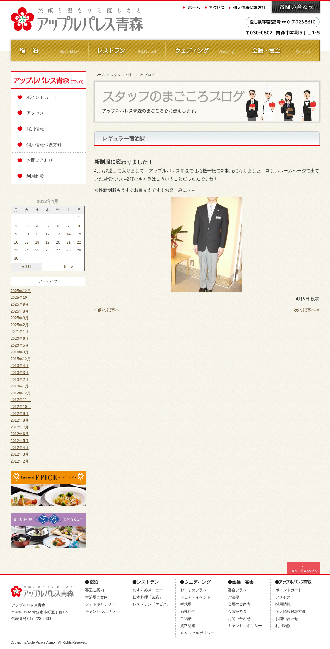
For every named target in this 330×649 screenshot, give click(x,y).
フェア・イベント (195, 597)
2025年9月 (20, 304)
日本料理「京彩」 (148, 597)
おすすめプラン (193, 590)
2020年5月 (20, 345)
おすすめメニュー (148, 590)
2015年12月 (21, 359)
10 (27, 234)
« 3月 (26, 266)
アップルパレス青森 (94, 19)
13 (58, 234)
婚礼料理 (187, 611)
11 (37, 234)
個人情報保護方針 (248, 7)
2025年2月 (20, 325)
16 (16, 242)
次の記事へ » (307, 309)
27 (58, 250)
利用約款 (35, 176)
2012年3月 (20, 454)
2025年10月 (21, 297)
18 (37, 242)
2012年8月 (20, 420)
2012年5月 (20, 441)
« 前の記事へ (107, 309)
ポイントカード (41, 97)
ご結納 (186, 619)
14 (69, 234)
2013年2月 (20, 379)
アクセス (215, 7)
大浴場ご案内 (96, 597)
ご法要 (233, 597)
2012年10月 (21, 406)
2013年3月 (20, 372)
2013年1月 (20, 386)
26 (47, 250)
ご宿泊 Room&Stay (49, 50)
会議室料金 (237, 611)
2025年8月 (20, 311)
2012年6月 (20, 434)
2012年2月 (20, 461)
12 (47, 234)
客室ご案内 (94, 590)
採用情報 (35, 128)
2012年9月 (20, 413)
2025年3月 (20, 318)
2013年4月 (20, 365)
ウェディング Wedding (203, 50)
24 (27, 250)
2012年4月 (20, 447)
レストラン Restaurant (126, 50)
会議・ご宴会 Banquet (281, 50)
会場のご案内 (239, 604)
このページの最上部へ (303, 568)
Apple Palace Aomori (41, 642)
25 (37, 250)
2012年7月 (20, 427)
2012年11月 (21, 400)
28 (69, 250)
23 (16, 250)
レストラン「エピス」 (152, 604)
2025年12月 (21, 291)
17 (27, 242)
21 (69, 242)
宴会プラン (237, 590)
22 (79, 242)
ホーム (192, 7)
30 (16, 258)
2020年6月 (20, 338)
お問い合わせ (296, 7)
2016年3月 (20, 352)
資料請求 (187, 625)
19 (47, 242)
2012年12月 (21, 393)
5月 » (68, 266)
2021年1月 (20, 331)
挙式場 (186, 604)
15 (79, 234)
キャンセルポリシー (102, 611)
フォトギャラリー (100, 604)
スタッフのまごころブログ (132, 75)
